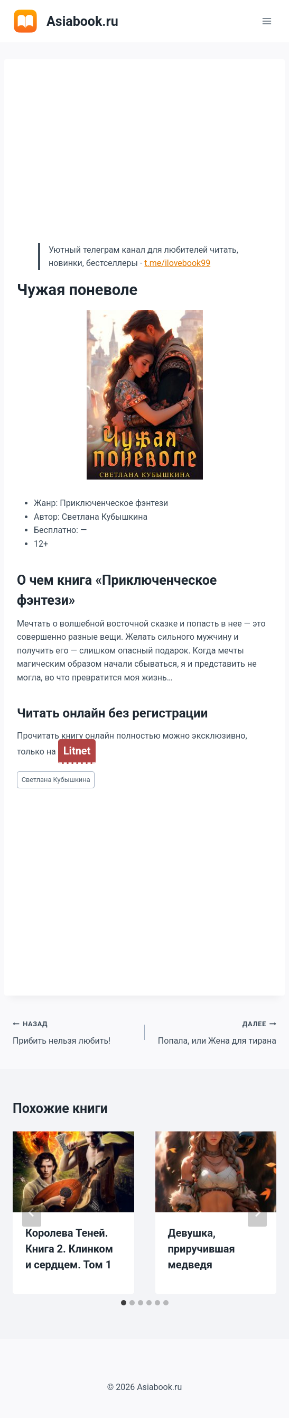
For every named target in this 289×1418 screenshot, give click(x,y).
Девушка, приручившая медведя (201, 1249)
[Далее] (257, 1212)
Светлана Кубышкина (56, 780)
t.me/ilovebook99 (177, 263)
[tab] (123, 1302)
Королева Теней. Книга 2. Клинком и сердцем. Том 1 (69, 1249)
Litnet (77, 750)
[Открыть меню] (266, 21)
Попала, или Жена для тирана (215, 1031)
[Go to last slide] (31, 1212)
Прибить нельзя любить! (74, 1031)
